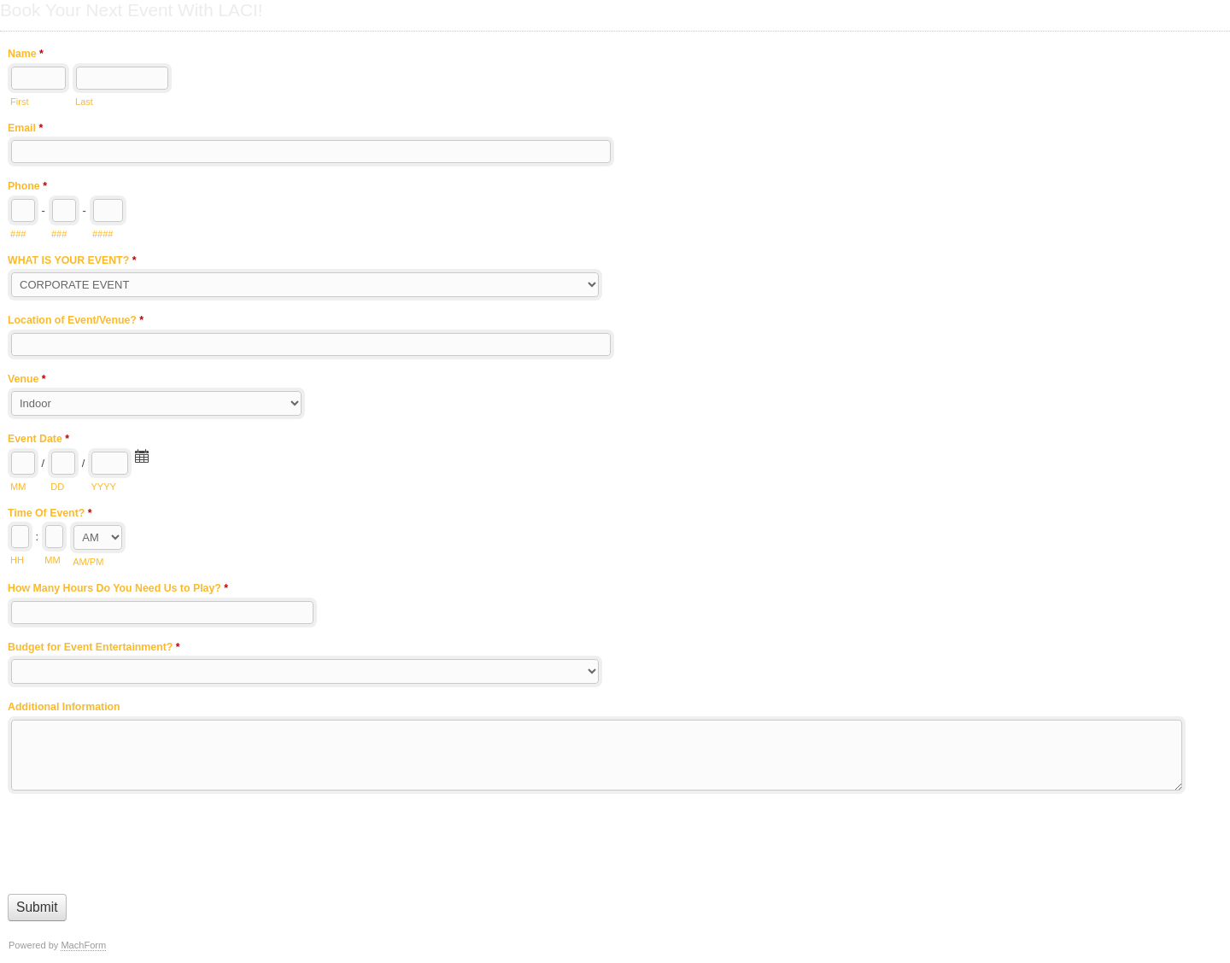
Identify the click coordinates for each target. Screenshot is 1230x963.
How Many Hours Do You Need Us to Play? (118, 590)
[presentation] (137, 840)
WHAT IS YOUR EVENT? (72, 262)
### (18, 234)
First (19, 101)
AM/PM (88, 562)
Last (84, 101)
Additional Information (64, 707)
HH (17, 560)
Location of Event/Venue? (76, 322)
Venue (27, 380)
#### (103, 234)
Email (25, 129)
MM (18, 487)
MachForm (83, 945)
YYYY (103, 487)
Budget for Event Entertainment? (94, 649)
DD (57, 487)
